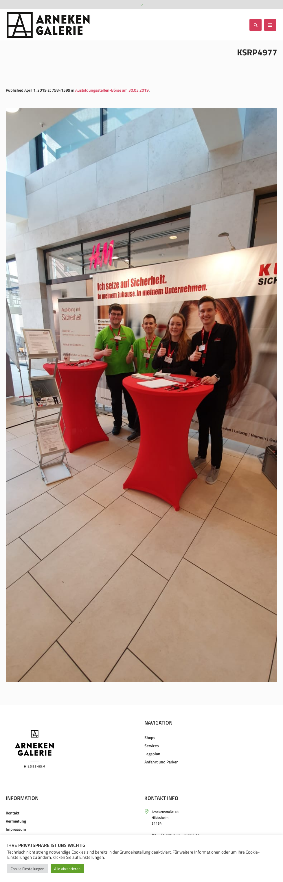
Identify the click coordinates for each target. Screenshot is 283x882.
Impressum (16, 829)
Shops (149, 737)
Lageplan (152, 754)
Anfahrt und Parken (161, 762)
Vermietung (16, 821)
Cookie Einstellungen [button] (27, 869)
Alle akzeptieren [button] (67, 869)
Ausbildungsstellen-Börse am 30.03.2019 (112, 90)
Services (151, 746)
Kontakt (12, 813)
